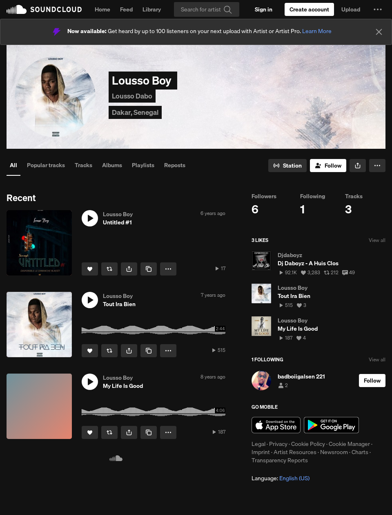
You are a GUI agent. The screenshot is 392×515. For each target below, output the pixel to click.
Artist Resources (295, 452)
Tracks (83, 165)
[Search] (206, 9)
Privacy (278, 443)
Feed (126, 9)
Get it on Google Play (331, 425)
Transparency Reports (280, 460)
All (13, 165)
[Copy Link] (148, 268)
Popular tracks (46, 165)
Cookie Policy (308, 443)
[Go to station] (287, 165)
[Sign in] (263, 9)
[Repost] (109, 268)
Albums (112, 165)
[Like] (90, 268)
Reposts (174, 165)
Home (102, 9)
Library (152, 9)
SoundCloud (44, 9)
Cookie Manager (349, 443)
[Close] (378, 31)
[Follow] (328, 165)
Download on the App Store (276, 425)
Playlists (143, 165)
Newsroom (334, 452)
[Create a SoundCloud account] (309, 9)
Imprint (261, 452)
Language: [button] (281, 478)
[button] (377, 9)
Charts (360, 452)
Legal (258, 443)
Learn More (317, 31)
